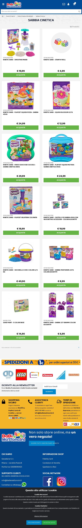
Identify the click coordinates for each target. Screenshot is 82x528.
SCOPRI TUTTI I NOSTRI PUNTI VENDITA (43, 443)
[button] (75, 4)
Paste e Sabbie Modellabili (25, 16)
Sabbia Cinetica (40, 16)
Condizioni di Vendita (51, 462)
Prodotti (74, 26)
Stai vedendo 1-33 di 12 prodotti (11, 348)
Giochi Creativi (10, 16)
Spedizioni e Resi (49, 466)
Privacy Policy (7, 503)
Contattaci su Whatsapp (14, 484)
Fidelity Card (48, 458)
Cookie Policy (7, 499)
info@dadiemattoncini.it (12, 480)
